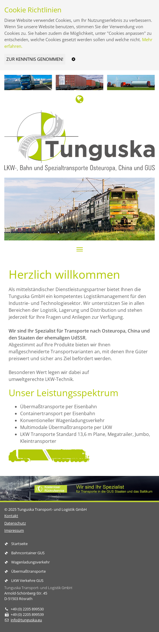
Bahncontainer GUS (28, 552)
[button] (79, 249)
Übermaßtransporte (28, 571)
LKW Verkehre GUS (27, 580)
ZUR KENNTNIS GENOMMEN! (34, 59)
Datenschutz (15, 523)
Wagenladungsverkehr (30, 562)
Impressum (14, 530)
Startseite (19, 543)
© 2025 (45, 509)
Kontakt (11, 515)
